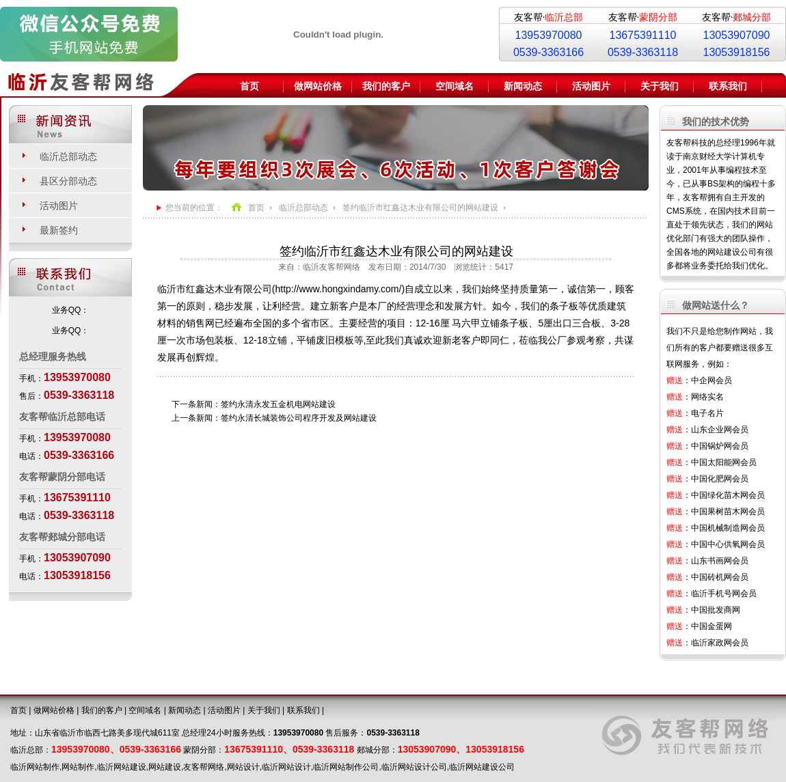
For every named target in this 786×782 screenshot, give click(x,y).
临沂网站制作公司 (346, 767)
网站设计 (243, 767)
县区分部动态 (68, 181)
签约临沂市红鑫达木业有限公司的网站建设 (420, 207)
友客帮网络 (203, 767)
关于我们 (659, 86)
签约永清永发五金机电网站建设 (278, 404)
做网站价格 (318, 86)
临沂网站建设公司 (482, 767)
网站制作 (78, 767)
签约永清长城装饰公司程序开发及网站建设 (299, 418)
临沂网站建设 (121, 767)
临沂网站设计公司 (414, 767)
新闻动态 (523, 86)
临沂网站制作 (34, 767)
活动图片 (591, 86)
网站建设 (164, 767)
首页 (249, 86)
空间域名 (454, 86)
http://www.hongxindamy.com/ (338, 288)
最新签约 (59, 230)
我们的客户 (386, 86)
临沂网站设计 (286, 767)
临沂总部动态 (68, 156)
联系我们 (728, 86)
